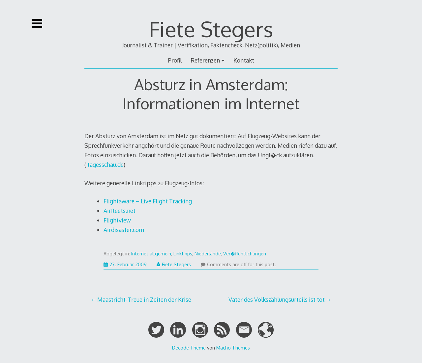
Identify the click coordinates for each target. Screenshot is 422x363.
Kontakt (243, 60)
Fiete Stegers (211, 28)
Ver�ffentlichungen (244, 253)
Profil (175, 60)
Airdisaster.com (124, 229)
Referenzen (205, 60)
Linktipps (182, 253)
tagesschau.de (105, 164)
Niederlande (208, 253)
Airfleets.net (120, 210)
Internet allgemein (151, 253)
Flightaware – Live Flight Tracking (148, 201)
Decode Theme (189, 347)
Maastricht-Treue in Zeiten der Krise (144, 299)
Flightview (117, 220)
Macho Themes (233, 347)
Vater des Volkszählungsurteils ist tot (276, 299)
